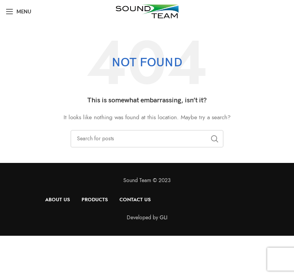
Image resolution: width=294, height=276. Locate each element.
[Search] (147, 139)
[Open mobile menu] (18, 11)
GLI (163, 217)
